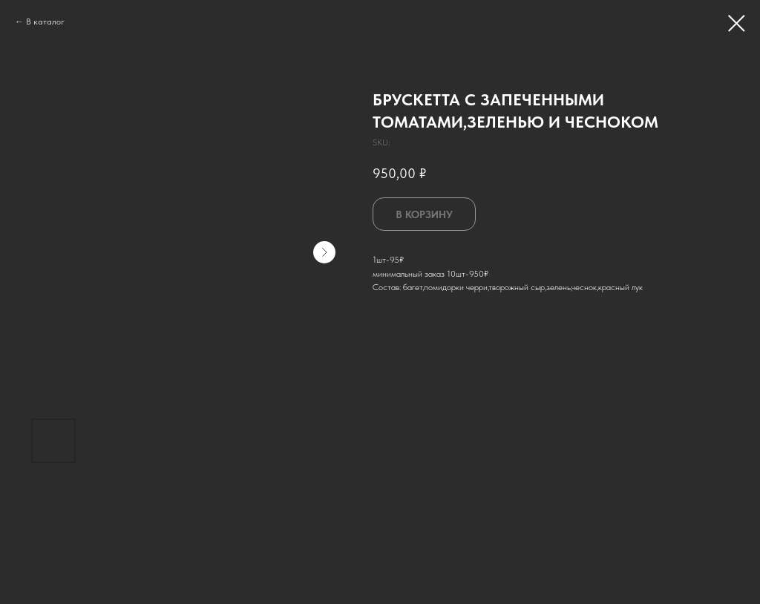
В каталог (45, 21)
